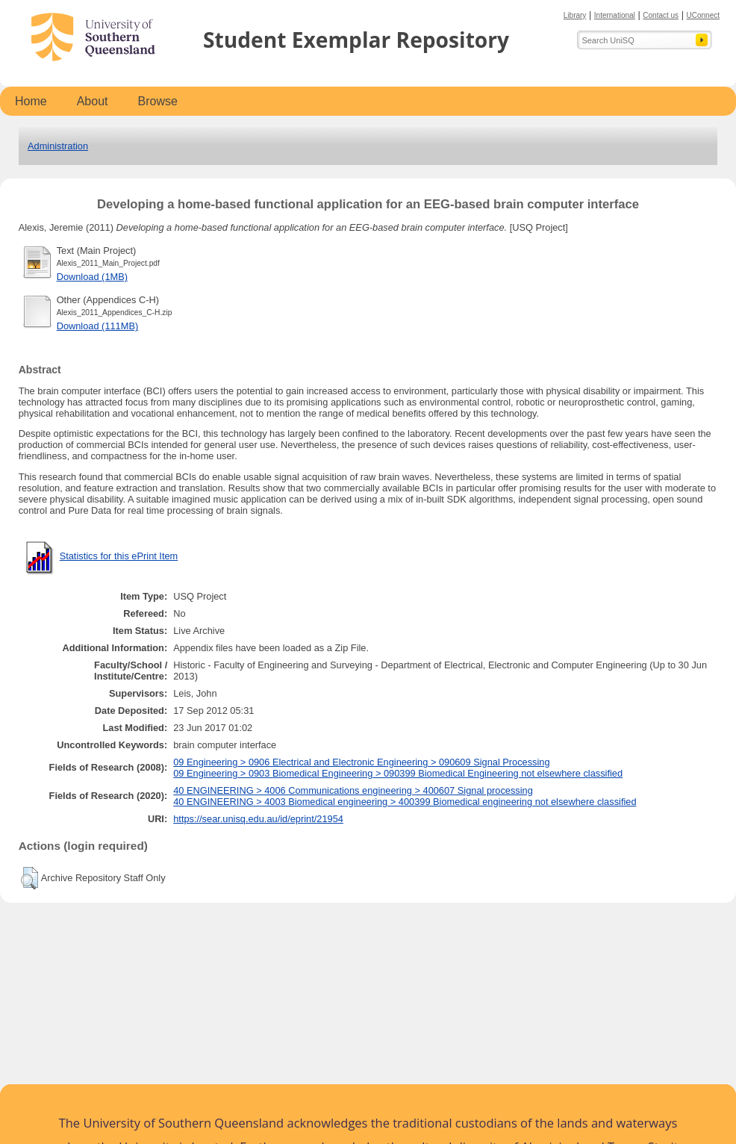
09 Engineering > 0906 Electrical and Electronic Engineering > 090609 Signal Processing (361, 762)
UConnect (703, 15)
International (614, 15)
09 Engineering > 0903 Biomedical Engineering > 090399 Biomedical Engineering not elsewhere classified (398, 773)
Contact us (661, 15)
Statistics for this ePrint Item (119, 556)
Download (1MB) (92, 276)
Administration (58, 146)
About (92, 101)
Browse (158, 101)
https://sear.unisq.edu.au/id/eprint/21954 (258, 818)
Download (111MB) (98, 326)
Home (31, 101)
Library (575, 15)
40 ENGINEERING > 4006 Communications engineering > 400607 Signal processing (353, 790)
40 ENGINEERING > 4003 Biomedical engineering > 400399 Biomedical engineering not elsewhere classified (404, 801)
